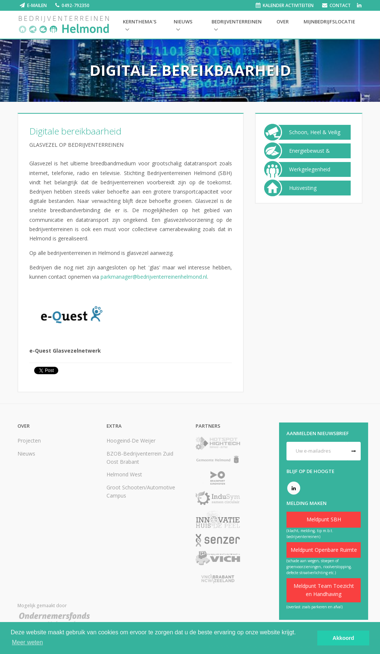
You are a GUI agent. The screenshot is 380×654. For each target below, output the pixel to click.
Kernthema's (140, 21)
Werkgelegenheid (309, 169)
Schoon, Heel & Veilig (314, 132)
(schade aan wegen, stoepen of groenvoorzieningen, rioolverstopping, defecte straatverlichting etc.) (319, 566)
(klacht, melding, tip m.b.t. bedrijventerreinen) (309, 533)
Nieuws (183, 21)
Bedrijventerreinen (237, 21)
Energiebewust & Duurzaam (309, 156)
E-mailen (37, 5)
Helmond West (124, 474)
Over (282, 21)
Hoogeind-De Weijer (131, 440)
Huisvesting (303, 188)
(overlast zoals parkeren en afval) (314, 606)
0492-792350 (75, 5)
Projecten (29, 440)
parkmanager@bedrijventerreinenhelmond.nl (154, 276)
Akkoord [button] (343, 638)
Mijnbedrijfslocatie (329, 21)
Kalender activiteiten (288, 5)
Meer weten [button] (27, 642)
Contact (340, 5)
